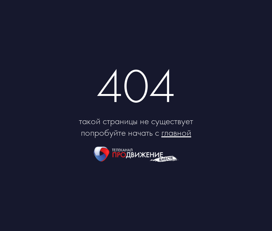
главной (176, 132)
